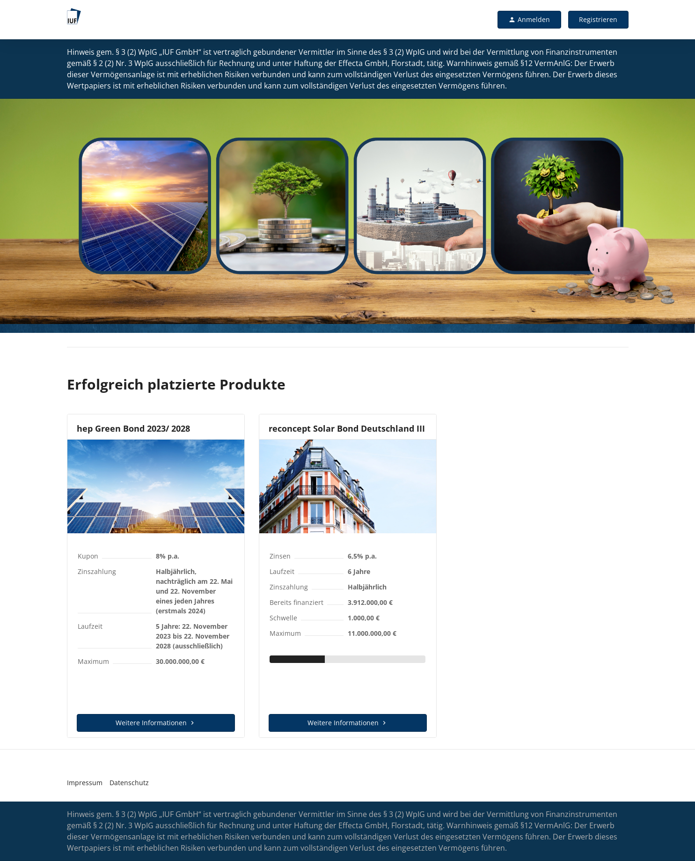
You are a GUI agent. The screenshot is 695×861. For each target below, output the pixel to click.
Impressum (84, 782)
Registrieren (598, 19)
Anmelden (529, 19)
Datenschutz (129, 782)
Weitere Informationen (156, 722)
